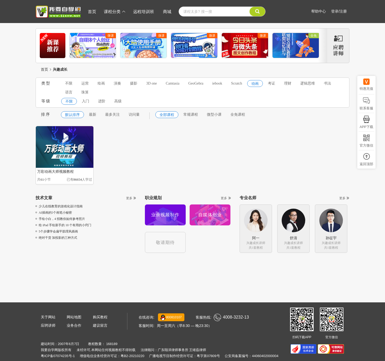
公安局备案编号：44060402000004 (251, 356)
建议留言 (100, 325)
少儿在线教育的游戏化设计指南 (59, 206)
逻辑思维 (307, 83)
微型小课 (214, 114)
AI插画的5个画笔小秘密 (54, 212)
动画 (255, 84)
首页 (92, 11)
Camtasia (172, 83)
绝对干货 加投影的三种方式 (56, 238)
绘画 (101, 83)
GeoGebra (195, 83)
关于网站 (48, 317)
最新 (92, 114)
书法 (327, 83)
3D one (151, 83)
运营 (85, 83)
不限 (68, 83)
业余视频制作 (165, 214)
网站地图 (74, 317)
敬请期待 (165, 242)
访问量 (134, 114)
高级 (118, 101)
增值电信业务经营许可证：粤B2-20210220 (112, 356)
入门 (85, 101)
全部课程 (167, 115)
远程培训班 (143, 11)
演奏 (117, 83)
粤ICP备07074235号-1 (58, 356)
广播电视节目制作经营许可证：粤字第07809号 (184, 356)
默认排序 (72, 115)
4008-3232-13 (231, 317)
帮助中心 (318, 11)
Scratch (236, 83)
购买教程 (100, 317)
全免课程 (237, 114)
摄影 (133, 83)
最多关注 (112, 114)
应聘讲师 (48, 325)
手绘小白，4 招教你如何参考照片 (60, 219)
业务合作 (74, 325)
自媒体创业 (210, 214)
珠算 (85, 92)
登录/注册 (339, 11)
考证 (271, 83)
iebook (217, 83)
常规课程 (190, 114)
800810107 (171, 317)
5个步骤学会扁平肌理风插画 (57, 231)
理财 (287, 83)
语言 (68, 92)
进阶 (101, 101)
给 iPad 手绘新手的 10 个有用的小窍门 (63, 225)
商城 (167, 11)
